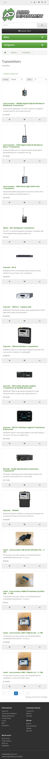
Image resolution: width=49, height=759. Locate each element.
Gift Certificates (31, 726)
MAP (3, 723)
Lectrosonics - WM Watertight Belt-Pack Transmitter (21, 187)
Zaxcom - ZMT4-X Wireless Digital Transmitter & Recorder (24, 428)
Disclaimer (5, 725)
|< (4, 693)
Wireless (14, 53)
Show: (30, 79)
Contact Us (30, 711)
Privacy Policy (6, 718)
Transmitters (26, 53)
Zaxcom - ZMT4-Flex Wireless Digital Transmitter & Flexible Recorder (19, 387)
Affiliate (28, 728)
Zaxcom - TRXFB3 (11, 510)
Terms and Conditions (9, 713)
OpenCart (13, 754)
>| (28, 693)
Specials (29, 731)
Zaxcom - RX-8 (9, 267)
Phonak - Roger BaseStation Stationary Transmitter (20, 470)
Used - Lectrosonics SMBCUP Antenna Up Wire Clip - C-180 (23, 592)
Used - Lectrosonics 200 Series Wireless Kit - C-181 (24, 551)
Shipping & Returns (8, 716)
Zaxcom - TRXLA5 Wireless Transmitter (20, 346)
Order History (6, 741)
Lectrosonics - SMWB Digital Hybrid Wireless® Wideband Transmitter (24, 104)
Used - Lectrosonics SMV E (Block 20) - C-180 (23, 633)
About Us (5, 711)
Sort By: (5, 79)
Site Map (29, 716)
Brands (28, 724)
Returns (28, 713)
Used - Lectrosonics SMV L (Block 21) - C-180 (23, 672)
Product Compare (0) (10, 74)
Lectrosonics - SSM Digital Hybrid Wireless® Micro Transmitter (23, 146)
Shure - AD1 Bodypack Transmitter (18, 228)
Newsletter (5, 746)
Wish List (5, 743)
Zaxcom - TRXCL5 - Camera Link (17, 307)
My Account (6, 738)
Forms (4, 721)
